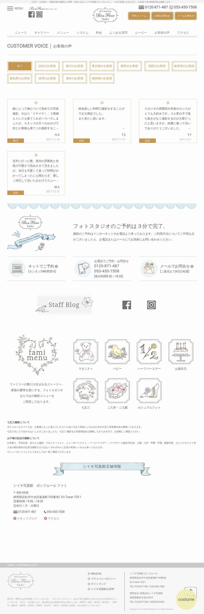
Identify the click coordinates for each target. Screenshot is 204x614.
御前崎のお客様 (102, 78)
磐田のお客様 (129, 66)
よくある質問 (118, 32)
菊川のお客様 (74, 66)
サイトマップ (98, 583)
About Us (96, 573)
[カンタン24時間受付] (43, 268)
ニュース (21, 32)
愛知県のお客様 (20, 78)
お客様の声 (162, 32)
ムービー (141, 32)
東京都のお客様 (102, 66)
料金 (99, 32)
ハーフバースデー (149, 368)
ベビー (117, 368)
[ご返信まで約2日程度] (177, 268)
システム (82, 32)
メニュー (63, 32)
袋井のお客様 (74, 78)
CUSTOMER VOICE (27, 565)
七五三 (85, 407)
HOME (10, 565)
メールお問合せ (185, 15)
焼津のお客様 (47, 78)
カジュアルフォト (149, 407)
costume (186, 599)
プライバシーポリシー (103, 578)
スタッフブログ (27, 518)
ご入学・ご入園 (117, 407)
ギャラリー (42, 32)
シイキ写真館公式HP (102, 589)
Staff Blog (64, 304)
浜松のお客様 (47, 66)
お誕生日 (181, 368)
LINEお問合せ (162, 15)
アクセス (183, 32)
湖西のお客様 (156, 66)
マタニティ (86, 368)
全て (20, 66)
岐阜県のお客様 (184, 66)
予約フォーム (139, 15)
